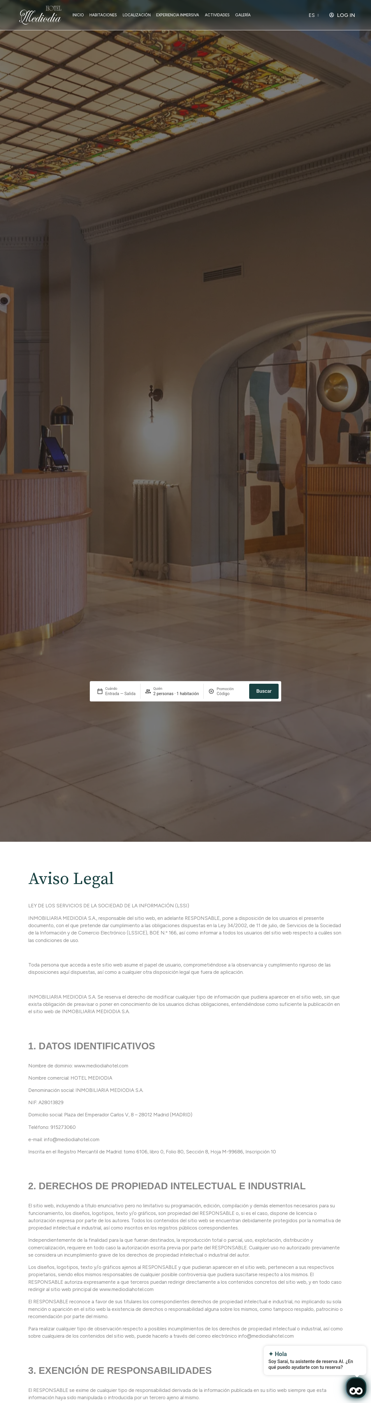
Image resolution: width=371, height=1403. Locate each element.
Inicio (78, 15)
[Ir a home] (40, 15)
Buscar (264, 691)
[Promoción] (231, 693)
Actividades (217, 15)
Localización (137, 15)
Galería (243, 15)
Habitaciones (103, 15)
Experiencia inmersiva (177, 15)
